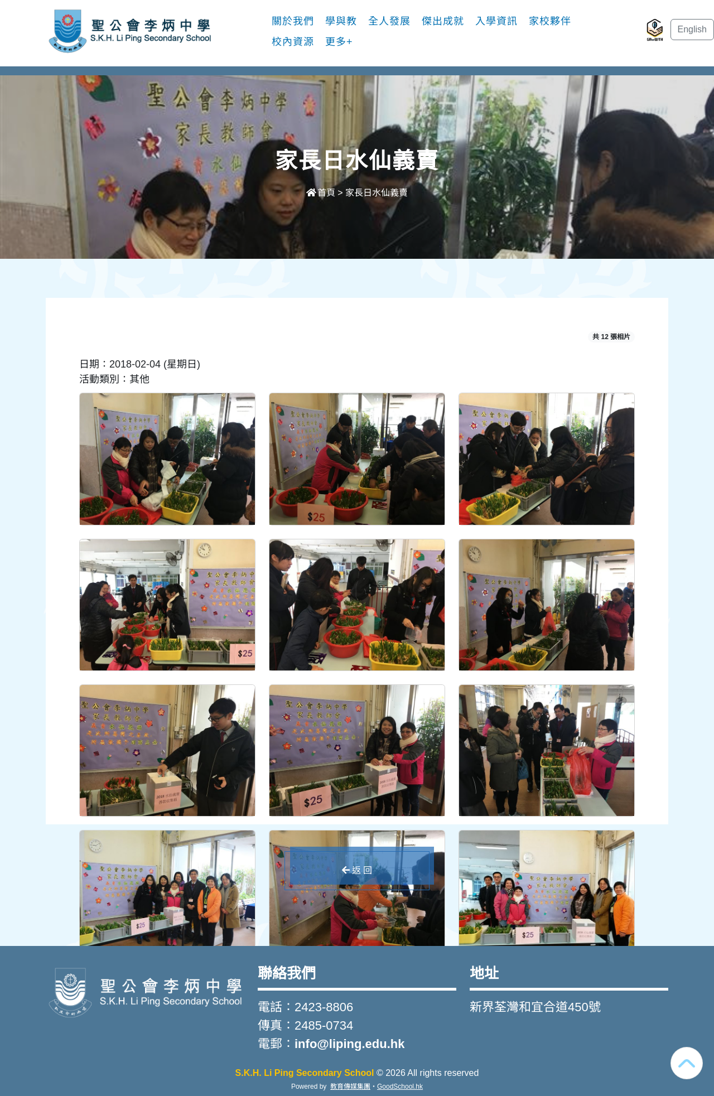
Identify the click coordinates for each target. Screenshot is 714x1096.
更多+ (339, 41)
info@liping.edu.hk (349, 1044)
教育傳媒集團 (350, 1086)
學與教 (341, 21)
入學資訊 (496, 21)
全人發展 (389, 21)
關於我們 (293, 21)
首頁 (320, 192)
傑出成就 (443, 21)
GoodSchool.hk (400, 1086)
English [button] (692, 29)
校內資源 (293, 41)
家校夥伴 (550, 21)
